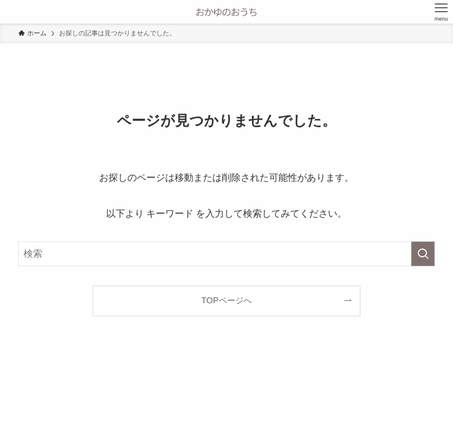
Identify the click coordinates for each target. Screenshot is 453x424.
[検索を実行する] (423, 253)
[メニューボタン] (441, 12)
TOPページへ (226, 300)
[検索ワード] (226, 253)
